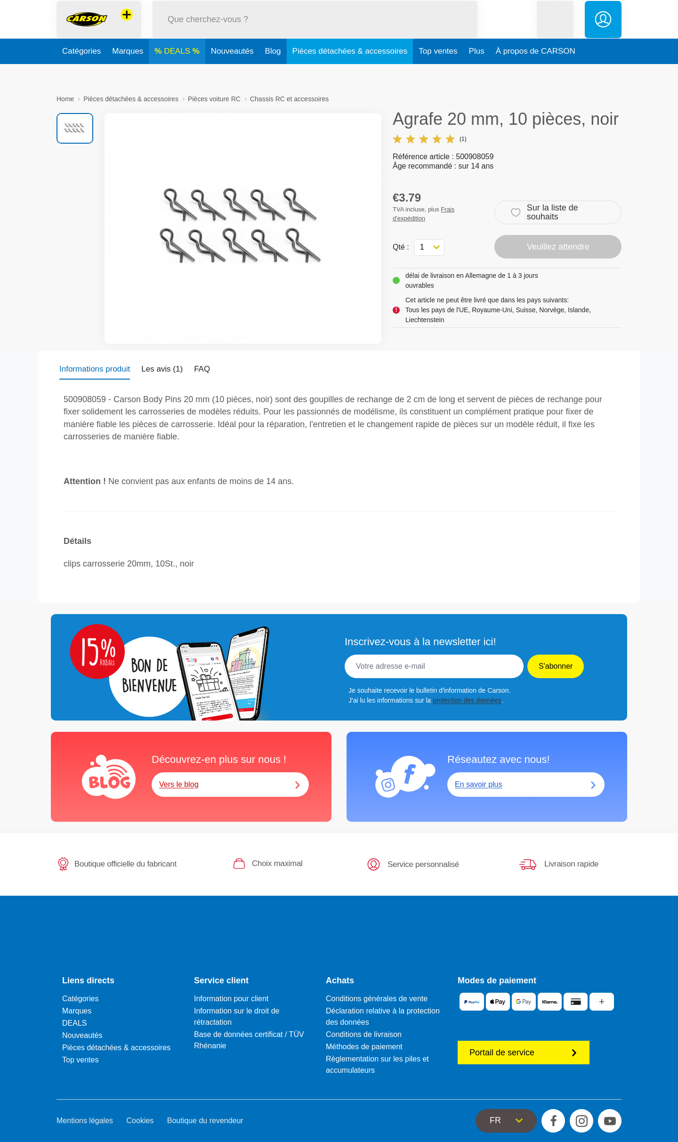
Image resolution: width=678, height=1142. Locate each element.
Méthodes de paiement (364, 1047)
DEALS (178, 72)
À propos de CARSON (535, 72)
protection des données (467, 700)
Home (65, 99)
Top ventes (438, 72)
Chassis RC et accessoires (289, 99)
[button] (555, 30)
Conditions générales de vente (377, 999)
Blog (273, 72)
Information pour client (231, 999)
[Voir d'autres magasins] (127, 25)
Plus (476, 72)
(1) (430, 139)
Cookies (140, 1121)
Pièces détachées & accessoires (350, 72)
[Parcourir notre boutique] (315, 30)
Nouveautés (232, 72)
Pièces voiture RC (214, 99)
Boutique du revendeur (205, 1121)
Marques (127, 72)
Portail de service (523, 1052)
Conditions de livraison (364, 1034)
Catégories (81, 72)
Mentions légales (84, 1121)
